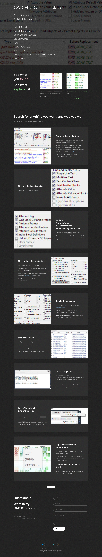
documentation (71, 151)
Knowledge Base (29, 275)
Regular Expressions (60, 307)
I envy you (78, 310)
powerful (65, 305)
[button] (51, 487)
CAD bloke (18, 513)
